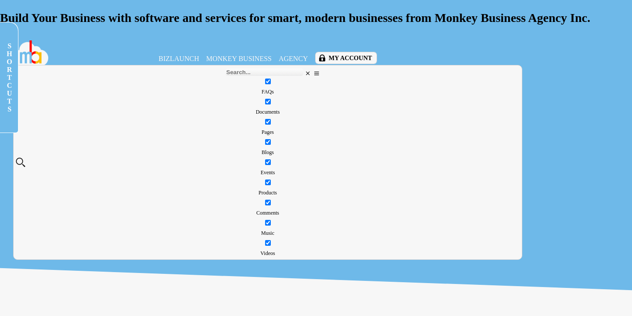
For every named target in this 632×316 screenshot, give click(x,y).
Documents (268, 112)
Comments (267, 213)
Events (268, 172)
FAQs (268, 92)
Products (268, 193)
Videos (267, 253)
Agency (293, 58)
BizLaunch (178, 58)
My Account (350, 57)
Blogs (268, 152)
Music (267, 233)
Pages (268, 132)
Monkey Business (239, 58)
